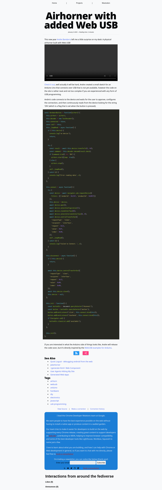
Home (54, 3)
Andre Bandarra (64, 39)
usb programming (58, 404)
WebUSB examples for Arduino (98, 348)
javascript (54, 400)
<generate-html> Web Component (65, 368)
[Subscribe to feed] (76, 353)
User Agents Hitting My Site (62, 371)
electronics (55, 397)
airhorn (53, 381)
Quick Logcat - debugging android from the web (71, 361)
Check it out (50, 84)
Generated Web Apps (59, 374)
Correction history (97, 409)
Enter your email (62, 462)
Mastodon (106, 3)
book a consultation (64, 454)
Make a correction (78, 409)
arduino (53, 387)
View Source (62, 409)
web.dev (52, 435)
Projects (79, 3)
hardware (54, 391)
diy (51, 394)
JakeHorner (55, 365)
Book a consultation (91, 468)
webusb (53, 384)
